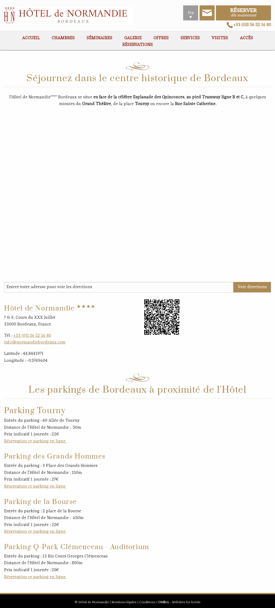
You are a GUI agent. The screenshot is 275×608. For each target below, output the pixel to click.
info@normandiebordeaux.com (35, 342)
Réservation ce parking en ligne (35, 441)
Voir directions (252, 287)
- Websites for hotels (179, 602)
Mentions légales (123, 602)
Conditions (147, 602)
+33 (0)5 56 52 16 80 (249, 25)
